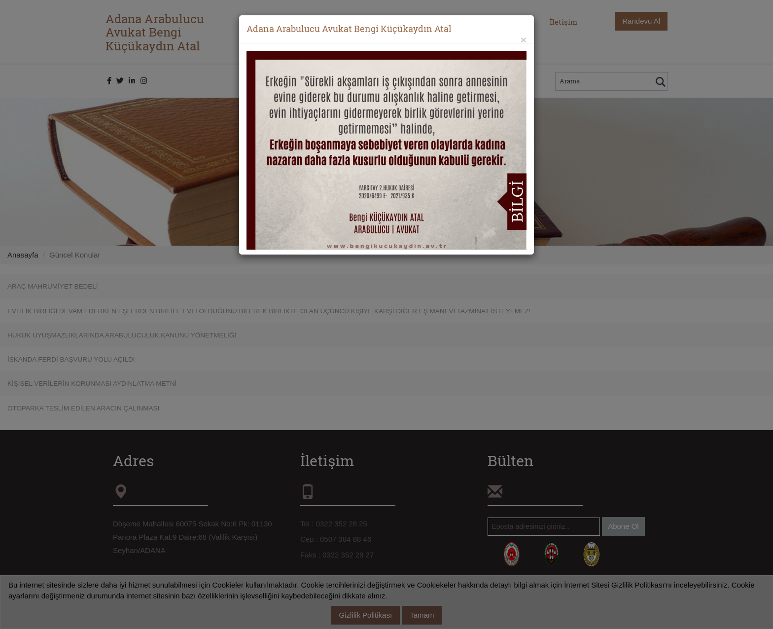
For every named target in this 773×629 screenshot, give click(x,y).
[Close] (524, 40)
